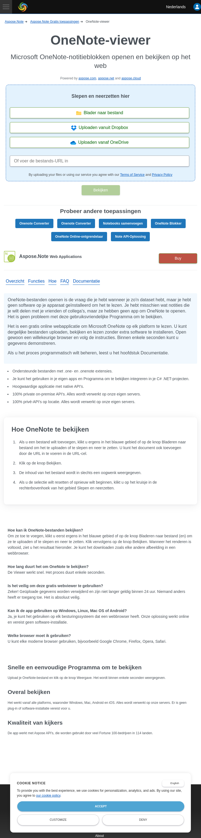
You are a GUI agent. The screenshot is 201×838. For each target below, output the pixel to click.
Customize (58, 819)
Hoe (52, 281)
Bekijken (100, 190)
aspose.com (87, 78)
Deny (143, 819)
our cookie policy (48, 795)
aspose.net (106, 78)
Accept (101, 806)
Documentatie (86, 281)
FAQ (64, 281)
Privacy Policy (162, 175)
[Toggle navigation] (6, 7)
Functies (36, 281)
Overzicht (15, 281)
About (99, 836)
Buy (178, 258)
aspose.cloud (131, 78)
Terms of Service (132, 175)
